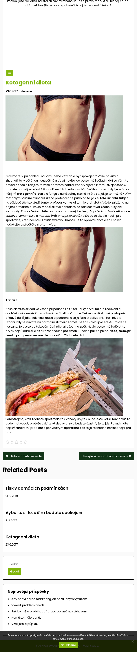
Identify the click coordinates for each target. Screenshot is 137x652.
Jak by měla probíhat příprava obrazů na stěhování (49, 611)
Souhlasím (68, 645)
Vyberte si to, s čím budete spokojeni (44, 513)
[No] (132, 641)
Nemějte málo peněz (26, 618)
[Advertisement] (68, 37)
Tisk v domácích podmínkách (37, 488)
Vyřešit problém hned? (27, 605)
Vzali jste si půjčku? (25, 624)
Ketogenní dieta (22, 537)
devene (26, 91)
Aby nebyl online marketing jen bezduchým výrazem (49, 599)
